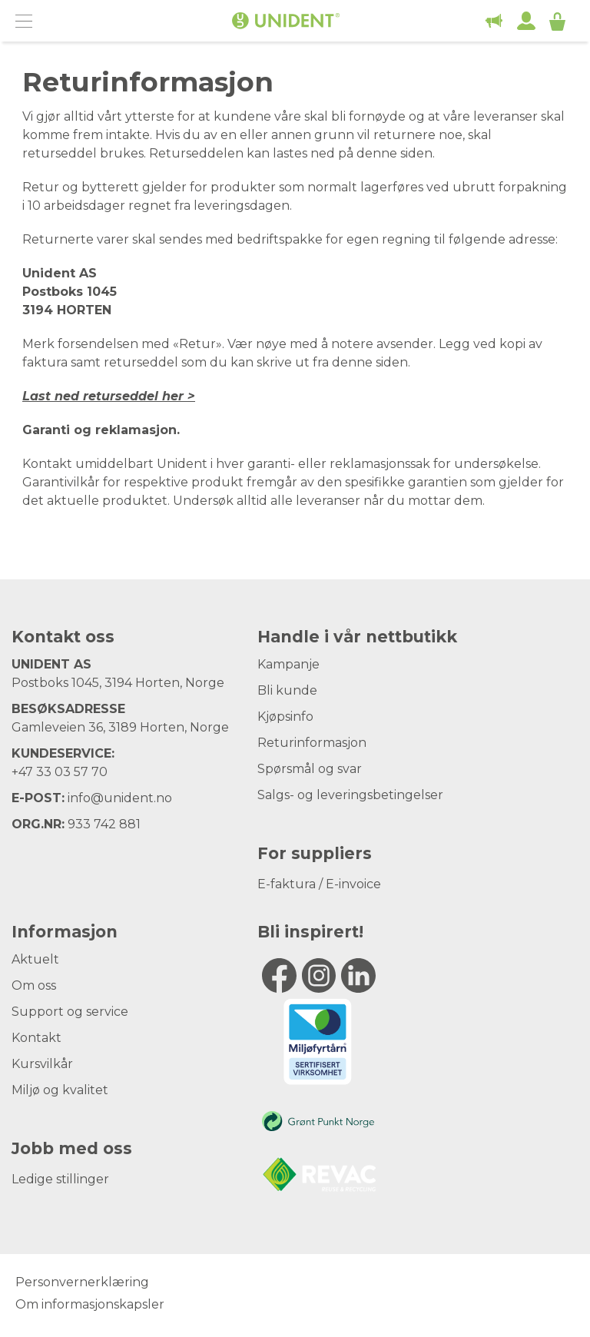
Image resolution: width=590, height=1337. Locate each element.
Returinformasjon (311, 742)
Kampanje (288, 664)
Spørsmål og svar (309, 768)
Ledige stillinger (60, 1179)
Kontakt (36, 1037)
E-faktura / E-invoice (319, 884)
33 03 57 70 (72, 772)
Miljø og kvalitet (60, 1090)
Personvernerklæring (82, 1282)
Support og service (70, 1011)
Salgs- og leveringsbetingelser (350, 795)
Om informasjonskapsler (89, 1304)
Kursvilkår (42, 1064)
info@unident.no (120, 798)
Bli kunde (287, 690)
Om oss (34, 985)
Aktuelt (35, 959)
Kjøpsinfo (285, 716)
